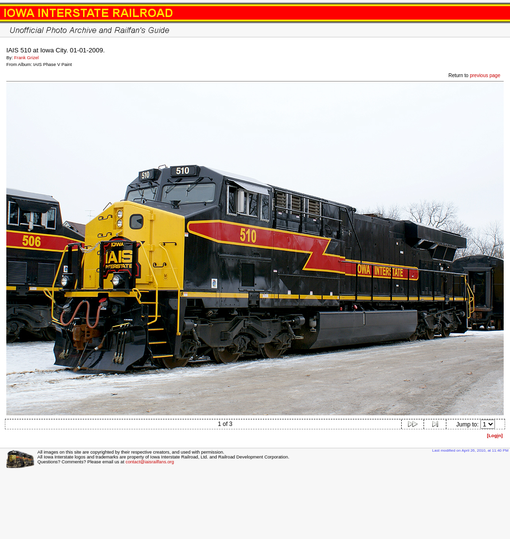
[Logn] (495, 435)
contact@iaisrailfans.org (149, 461)
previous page (485, 75)
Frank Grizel (26, 57)
